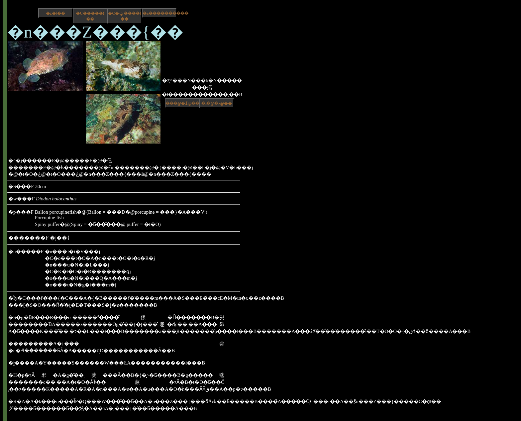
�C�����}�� (90, 16)
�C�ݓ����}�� (124, 16)
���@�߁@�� (182, 103)
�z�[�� (55, 13)
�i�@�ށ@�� (216, 103)
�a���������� (159, 13)
